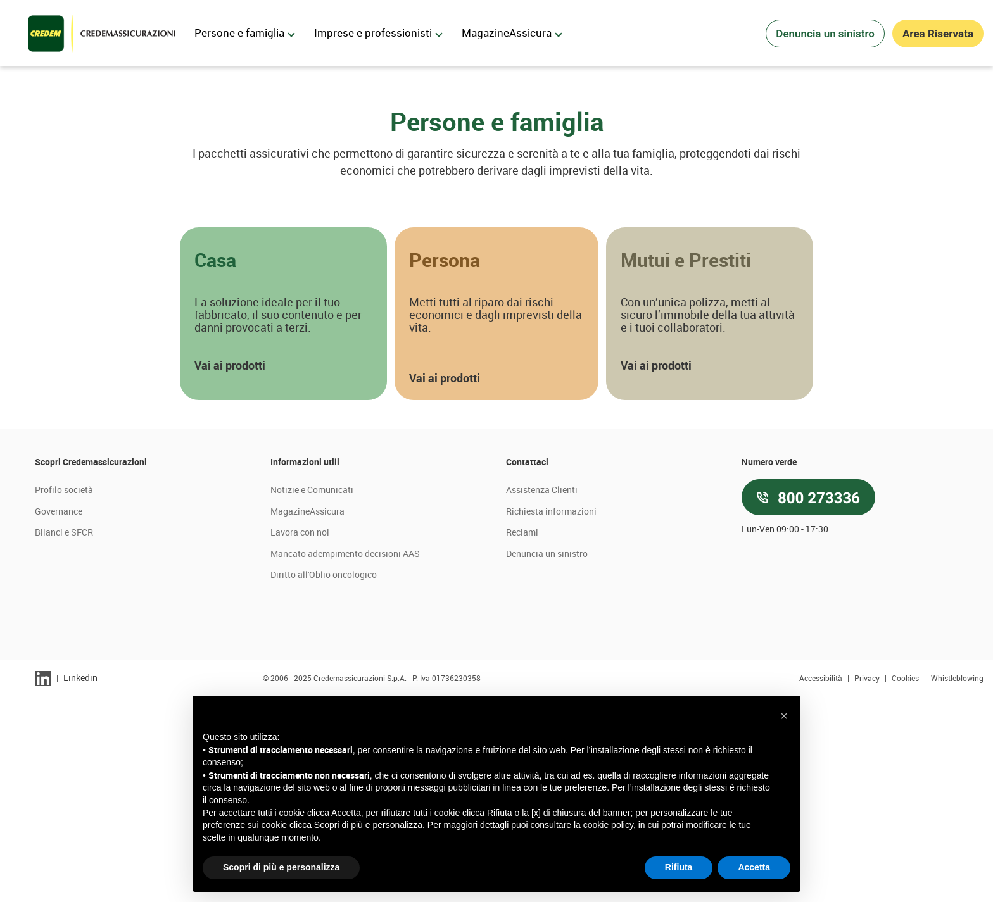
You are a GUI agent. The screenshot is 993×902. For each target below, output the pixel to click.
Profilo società (64, 694)
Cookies (906, 882)
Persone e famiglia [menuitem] (244, 32)
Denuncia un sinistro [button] (825, 33)
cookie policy (608, 825)
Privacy (868, 882)
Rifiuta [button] (679, 867)
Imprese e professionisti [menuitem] (378, 32)
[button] (283, 518)
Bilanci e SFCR (64, 737)
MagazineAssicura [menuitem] (512, 32)
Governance (58, 716)
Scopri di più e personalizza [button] (281, 867)
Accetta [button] (754, 867)
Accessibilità (821, 882)
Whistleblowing (957, 882)
